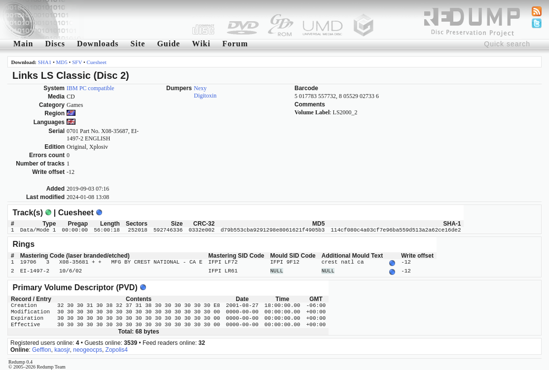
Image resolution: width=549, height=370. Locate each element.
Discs (55, 43)
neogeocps (87, 347)
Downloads (98, 43)
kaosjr (62, 347)
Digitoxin (205, 95)
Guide (168, 43)
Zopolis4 (117, 347)
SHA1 (45, 62)
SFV (77, 62)
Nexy (200, 88)
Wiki (201, 43)
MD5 (62, 62)
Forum (235, 43)
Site (138, 43)
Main (23, 43)
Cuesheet (97, 62)
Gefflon (41, 347)
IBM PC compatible (90, 88)
